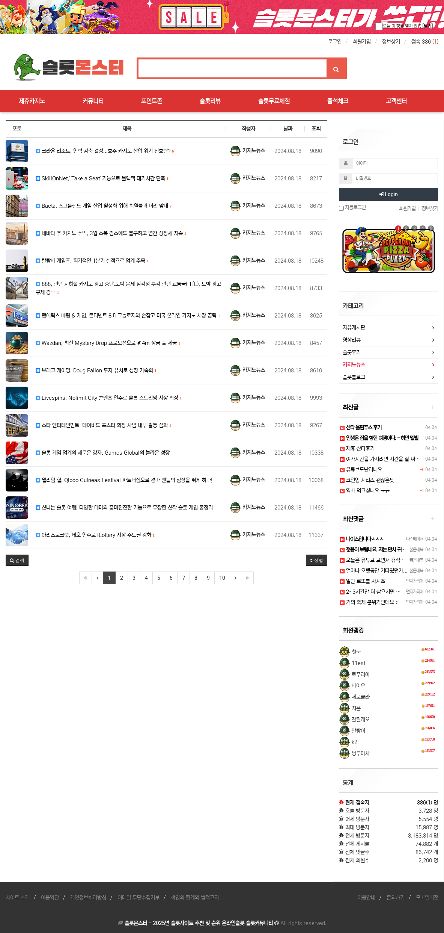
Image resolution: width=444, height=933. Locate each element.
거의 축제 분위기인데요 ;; (369, 602)
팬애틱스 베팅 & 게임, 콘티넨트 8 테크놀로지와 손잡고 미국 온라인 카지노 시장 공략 (128, 316)
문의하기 (396, 898)
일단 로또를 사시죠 (362, 581)
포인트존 (151, 101)
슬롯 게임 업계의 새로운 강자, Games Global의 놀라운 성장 (103, 453)
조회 (316, 129)
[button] (17, 560)
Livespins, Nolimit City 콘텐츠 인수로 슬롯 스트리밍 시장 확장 (109, 398)
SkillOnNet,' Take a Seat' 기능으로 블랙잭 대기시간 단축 (102, 178)
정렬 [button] (316, 560)
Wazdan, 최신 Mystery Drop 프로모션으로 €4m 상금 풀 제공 (108, 343)
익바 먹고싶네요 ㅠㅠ (365, 491)
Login (388, 194)
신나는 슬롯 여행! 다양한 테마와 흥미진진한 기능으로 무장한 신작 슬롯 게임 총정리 (124, 508)
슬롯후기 (352, 352)
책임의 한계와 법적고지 (195, 898)
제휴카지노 (32, 101)
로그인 (335, 42)
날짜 (287, 129)
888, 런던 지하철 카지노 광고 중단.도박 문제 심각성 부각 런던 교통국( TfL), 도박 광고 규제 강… (128, 288)
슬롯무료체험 (274, 101)
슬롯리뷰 (210, 101)
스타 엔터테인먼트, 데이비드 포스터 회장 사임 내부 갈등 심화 (103, 425)
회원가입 (362, 42)
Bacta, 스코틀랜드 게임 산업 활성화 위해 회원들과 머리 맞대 (104, 206)
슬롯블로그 (354, 377)
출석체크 (337, 101)
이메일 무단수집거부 (138, 898)
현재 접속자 (357, 803)
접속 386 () (424, 42)
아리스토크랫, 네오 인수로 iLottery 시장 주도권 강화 (95, 535)
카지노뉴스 (354, 365)
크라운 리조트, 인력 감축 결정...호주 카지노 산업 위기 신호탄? (105, 151)
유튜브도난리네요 (361, 470)
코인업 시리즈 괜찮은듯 (367, 480)
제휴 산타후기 (357, 449)
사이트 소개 (18, 898)
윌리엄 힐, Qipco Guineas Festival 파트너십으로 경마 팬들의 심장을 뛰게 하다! (124, 480)
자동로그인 (352, 207)
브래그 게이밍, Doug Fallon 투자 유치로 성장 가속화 (96, 370)
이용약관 (50, 898)
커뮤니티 (93, 101)
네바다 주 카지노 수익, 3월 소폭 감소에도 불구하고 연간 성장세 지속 (111, 233)
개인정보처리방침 (88, 898)
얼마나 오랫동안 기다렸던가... (374, 571)
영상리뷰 (352, 340)
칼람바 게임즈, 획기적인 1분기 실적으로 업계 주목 (92, 261)
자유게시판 (354, 328)
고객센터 (396, 101)
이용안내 (366, 898)
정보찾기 (391, 42)
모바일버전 (427, 898)
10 (222, 578)
